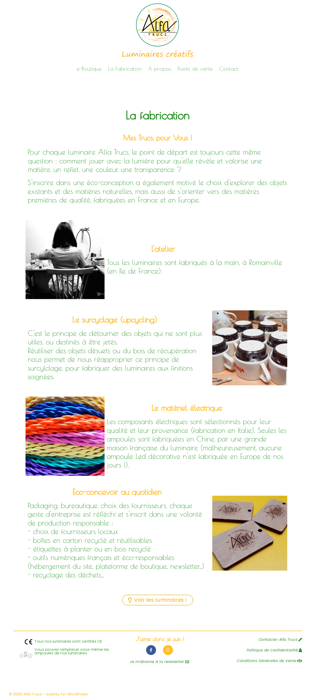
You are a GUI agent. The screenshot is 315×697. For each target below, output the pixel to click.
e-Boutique (89, 68)
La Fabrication (125, 68)
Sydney (53, 694)
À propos (159, 68)
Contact (228, 68)
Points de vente (195, 68)
